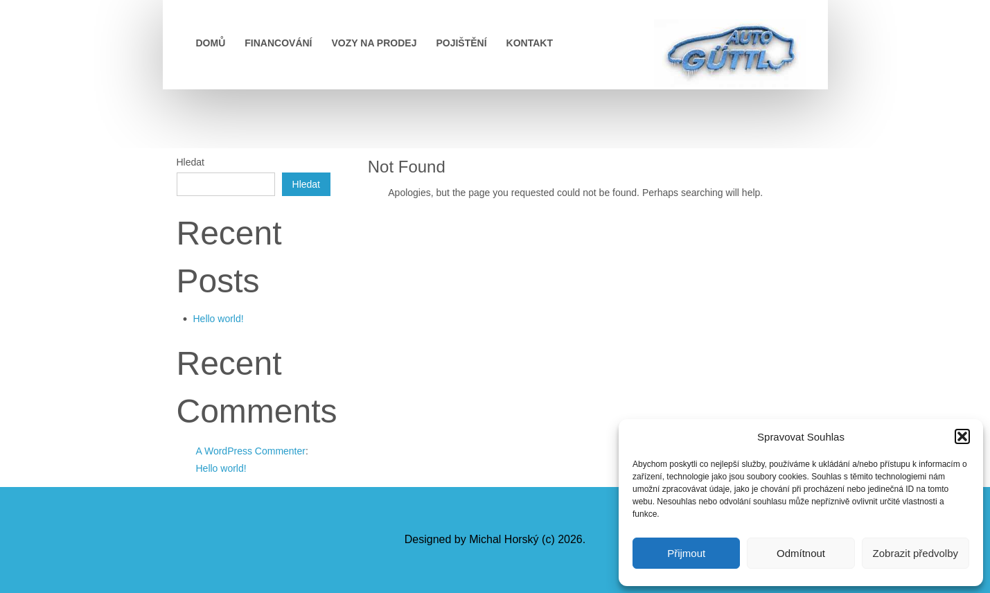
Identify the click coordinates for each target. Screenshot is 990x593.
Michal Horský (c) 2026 (526, 539)
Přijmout (686, 553)
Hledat (190, 162)
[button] (962, 436)
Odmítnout (801, 553)
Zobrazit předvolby (915, 553)
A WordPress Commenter (251, 451)
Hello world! (218, 318)
